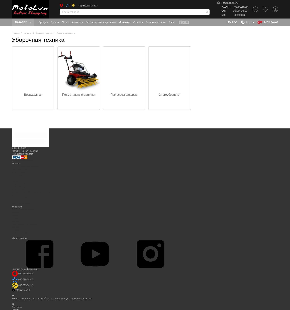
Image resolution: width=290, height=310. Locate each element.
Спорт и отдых (19, 195)
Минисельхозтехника (22, 181)
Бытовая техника (20, 169)
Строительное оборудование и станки (31, 192)
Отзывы (138, 22)
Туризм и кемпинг (21, 201)
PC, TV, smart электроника (25, 166)
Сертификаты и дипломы (100, 22)
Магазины (125, 22)
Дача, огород (18, 172)
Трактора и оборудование (25, 198)
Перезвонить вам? (87, 5)
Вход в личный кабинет (24, 209)
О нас (65, 22)
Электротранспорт (21, 203)
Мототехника (18, 178)
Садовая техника (20, 183)
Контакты (77, 22)
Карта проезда (19, 301)
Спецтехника (18, 189)
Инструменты (19, 175)
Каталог (23, 22)
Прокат (55, 22)
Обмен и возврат (156, 22)
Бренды (43, 22)
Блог (171, 22)
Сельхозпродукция (21, 186)
